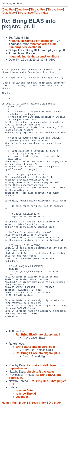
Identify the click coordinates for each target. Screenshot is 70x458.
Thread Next (55, 9)
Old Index (42, 12)
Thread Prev (38, 9)
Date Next (22, 9)
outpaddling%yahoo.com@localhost (34, 56)
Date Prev (8, 9)
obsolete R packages (40, 423)
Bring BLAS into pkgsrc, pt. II (35, 398)
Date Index (9, 12)
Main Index (19, 454)
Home (5, 454)
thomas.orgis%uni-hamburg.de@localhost (33, 45)
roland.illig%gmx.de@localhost (31, 40)
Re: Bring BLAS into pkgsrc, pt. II (38, 386)
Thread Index (26, 12)
